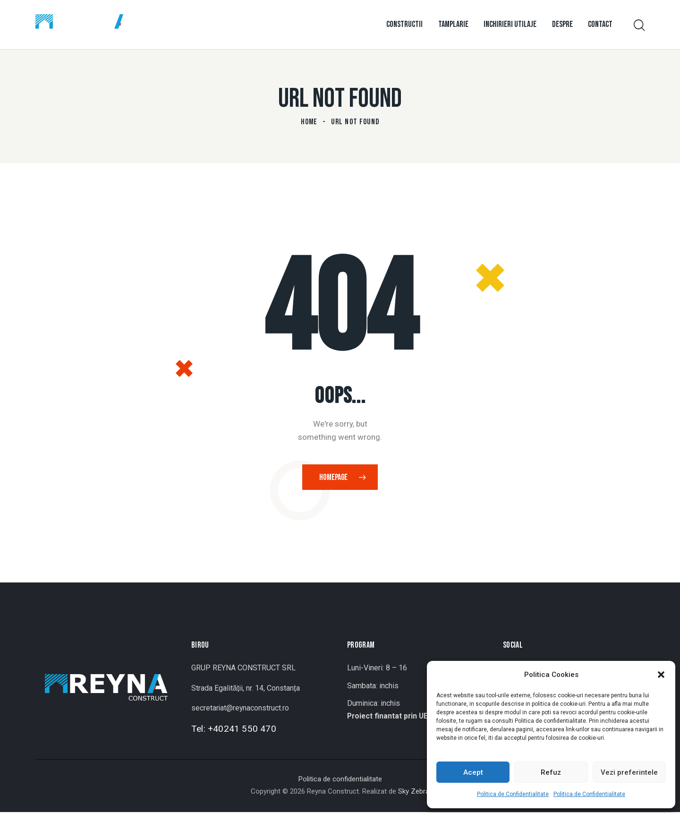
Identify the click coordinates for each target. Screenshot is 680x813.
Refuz (551, 772)
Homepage (333, 478)
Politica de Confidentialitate (513, 794)
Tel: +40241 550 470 (233, 729)
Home (309, 122)
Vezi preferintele (629, 772)
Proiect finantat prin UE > (391, 716)
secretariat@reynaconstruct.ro (240, 708)
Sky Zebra (413, 792)
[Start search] (639, 26)
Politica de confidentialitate (340, 780)
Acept (473, 772)
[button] (661, 674)
